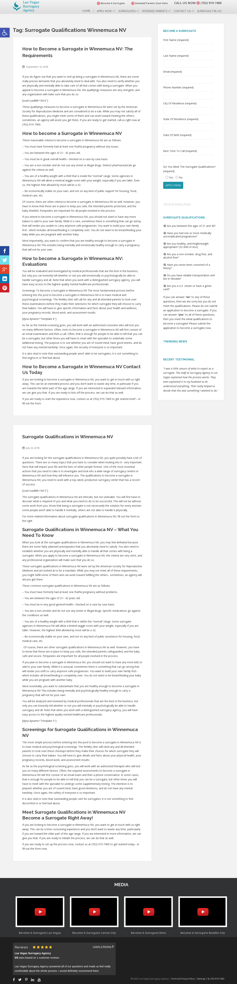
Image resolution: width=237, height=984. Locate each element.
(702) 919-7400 (210, 3)
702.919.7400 (216, 978)
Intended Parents (154, 11)
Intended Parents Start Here (147, 3)
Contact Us (182, 11)
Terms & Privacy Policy (177, 204)
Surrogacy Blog (209, 11)
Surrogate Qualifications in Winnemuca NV (67, 436)
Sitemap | (202, 978)
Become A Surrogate (109, 3)
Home (86, 11)
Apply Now (104, 11)
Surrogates (127, 11)
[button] (5, 32)
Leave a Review (103, 946)
